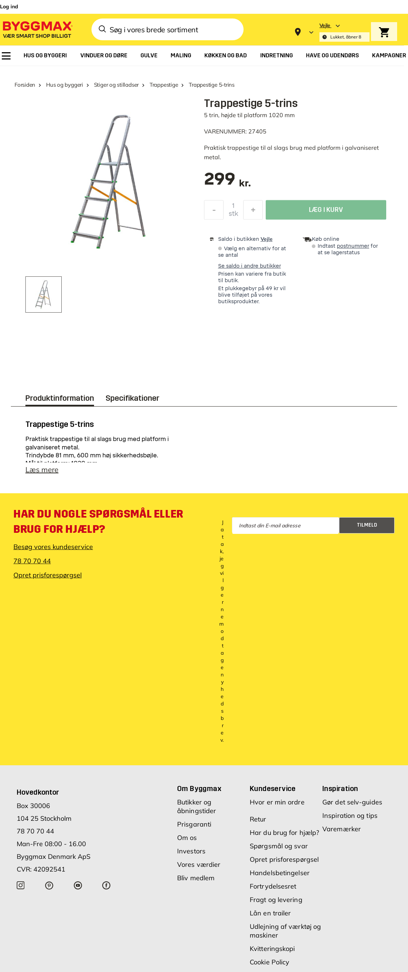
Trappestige (164, 84)
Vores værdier (198, 864)
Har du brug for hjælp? (284, 832)
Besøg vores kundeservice (53, 547)
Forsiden (25, 84)
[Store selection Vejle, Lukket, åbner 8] (344, 32)
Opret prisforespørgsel (47, 575)
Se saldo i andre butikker (249, 266)
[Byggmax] (37, 29)
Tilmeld (367, 525)
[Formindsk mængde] (214, 212)
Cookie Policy (269, 962)
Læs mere (41, 469)
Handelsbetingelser (280, 873)
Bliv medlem (196, 878)
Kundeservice (273, 788)
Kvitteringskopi (272, 948)
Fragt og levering (276, 899)
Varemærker (341, 829)
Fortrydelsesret (273, 886)
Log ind (9, 6)
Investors (191, 851)
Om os (187, 837)
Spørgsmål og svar (279, 846)
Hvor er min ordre (277, 802)
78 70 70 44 (32, 561)
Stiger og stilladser (116, 84)
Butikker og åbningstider (196, 806)
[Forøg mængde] (253, 212)
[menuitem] (6, 55)
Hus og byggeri (64, 84)
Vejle (267, 239)
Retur (258, 819)
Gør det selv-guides (352, 802)
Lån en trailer (270, 913)
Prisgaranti (194, 824)
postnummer (353, 246)
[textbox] (227, 182)
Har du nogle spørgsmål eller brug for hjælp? (98, 521)
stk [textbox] (233, 215)
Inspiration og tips (350, 815)
